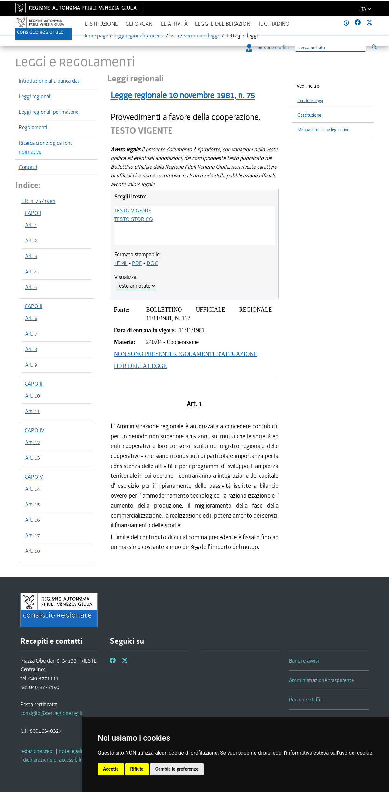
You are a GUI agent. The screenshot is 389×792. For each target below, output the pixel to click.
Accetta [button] (111, 769)
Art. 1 (31, 225)
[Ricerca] (330, 48)
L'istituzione (101, 23)
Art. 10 (32, 395)
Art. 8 (31, 349)
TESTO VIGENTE (132, 210)
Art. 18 (32, 550)
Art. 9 (31, 364)
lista (174, 35)
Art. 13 (32, 457)
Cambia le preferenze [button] (177, 769)
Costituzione (309, 115)
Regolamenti (33, 127)
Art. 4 (31, 271)
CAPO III (34, 383)
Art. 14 (32, 488)
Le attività (174, 23)
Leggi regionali (35, 96)
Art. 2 (31, 240)
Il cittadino (274, 23)
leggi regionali (129, 35)
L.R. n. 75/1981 (38, 201)
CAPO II (33, 306)
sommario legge (202, 35)
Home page (95, 35)
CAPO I (33, 213)
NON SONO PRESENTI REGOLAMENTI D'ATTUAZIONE (186, 354)
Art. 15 (32, 504)
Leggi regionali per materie (48, 111)
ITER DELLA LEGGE (140, 366)
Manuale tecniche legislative (323, 130)
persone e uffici (267, 47)
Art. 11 (32, 411)
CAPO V (34, 476)
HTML (121, 263)
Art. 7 (31, 333)
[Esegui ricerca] (374, 46)
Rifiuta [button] (137, 769)
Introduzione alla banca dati (50, 80)
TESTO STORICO (133, 219)
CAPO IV (34, 430)
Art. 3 (31, 256)
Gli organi (139, 23)
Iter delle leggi (310, 101)
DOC (152, 263)
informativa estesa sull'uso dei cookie (329, 753)
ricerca (157, 35)
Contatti (28, 167)
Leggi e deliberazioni (223, 23)
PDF (137, 263)
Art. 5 (31, 287)
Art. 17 (32, 535)
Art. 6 (31, 318)
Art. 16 (32, 519)
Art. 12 (32, 442)
